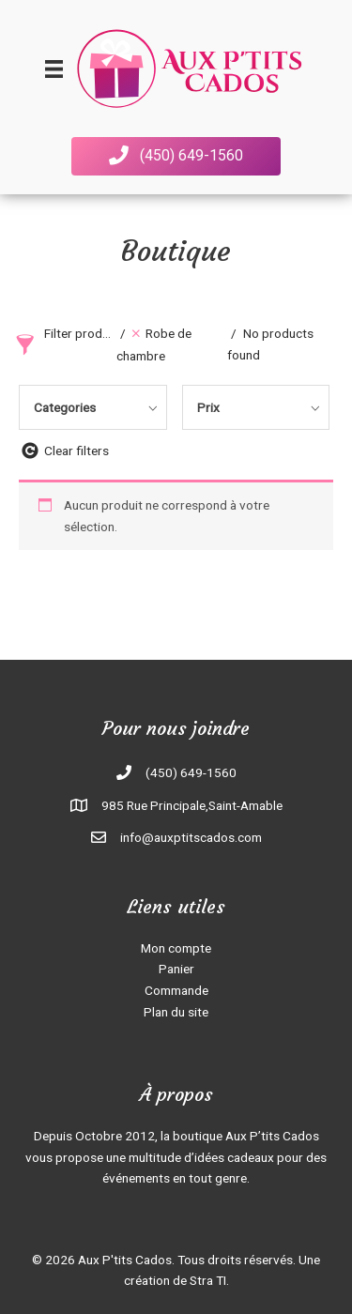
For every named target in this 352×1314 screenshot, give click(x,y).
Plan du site (176, 1011)
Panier (176, 968)
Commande (176, 990)
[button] (176, 156)
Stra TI (208, 1280)
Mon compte (176, 947)
